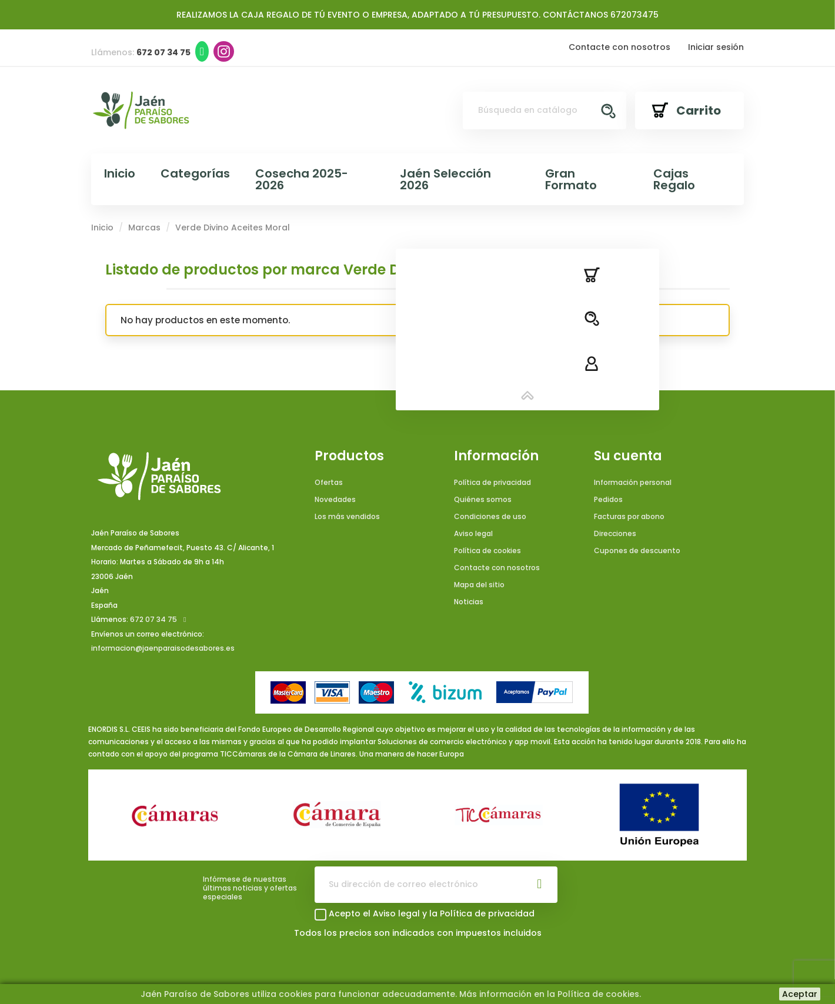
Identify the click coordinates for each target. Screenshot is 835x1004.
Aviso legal (473, 533)
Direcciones (615, 533)
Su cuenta (628, 456)
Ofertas (329, 482)
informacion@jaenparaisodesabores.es (163, 648)
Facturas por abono (629, 516)
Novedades (335, 499)
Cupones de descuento (637, 550)
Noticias (468, 602)
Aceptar (799, 994)
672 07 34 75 (153, 619)
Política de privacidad (492, 482)
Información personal (633, 482)
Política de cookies (487, 550)
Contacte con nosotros (619, 47)
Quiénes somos (483, 499)
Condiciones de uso (490, 516)
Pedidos (608, 499)
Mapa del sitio (479, 585)
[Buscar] (544, 110)
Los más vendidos (347, 516)
